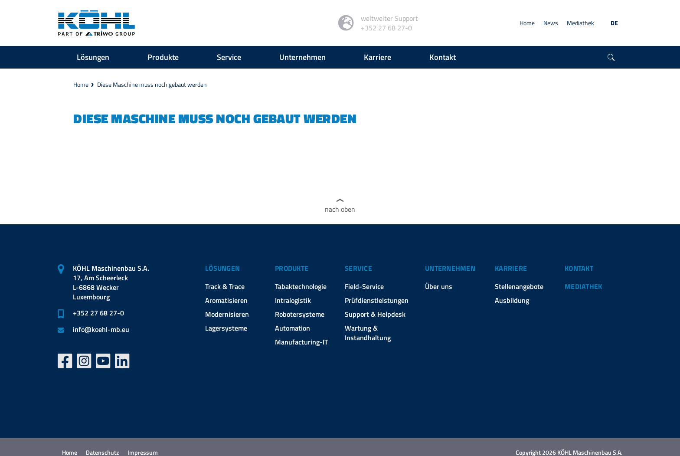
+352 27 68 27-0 (98, 313)
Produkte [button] (163, 57)
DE (614, 22)
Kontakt (579, 268)
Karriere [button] (377, 57)
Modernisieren (227, 314)
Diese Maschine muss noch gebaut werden (152, 84)
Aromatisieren (226, 300)
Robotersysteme (299, 314)
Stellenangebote (519, 286)
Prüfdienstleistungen (377, 300)
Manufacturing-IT (301, 342)
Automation (292, 328)
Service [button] (229, 57)
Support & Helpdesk (375, 314)
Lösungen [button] (93, 57)
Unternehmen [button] (302, 57)
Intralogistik (293, 300)
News (550, 22)
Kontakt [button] (442, 57)
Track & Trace (225, 286)
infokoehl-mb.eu (101, 329)
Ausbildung (512, 300)
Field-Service (364, 286)
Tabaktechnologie (301, 286)
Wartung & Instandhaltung (368, 333)
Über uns (438, 286)
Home (527, 22)
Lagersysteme (226, 328)
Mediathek (580, 22)
